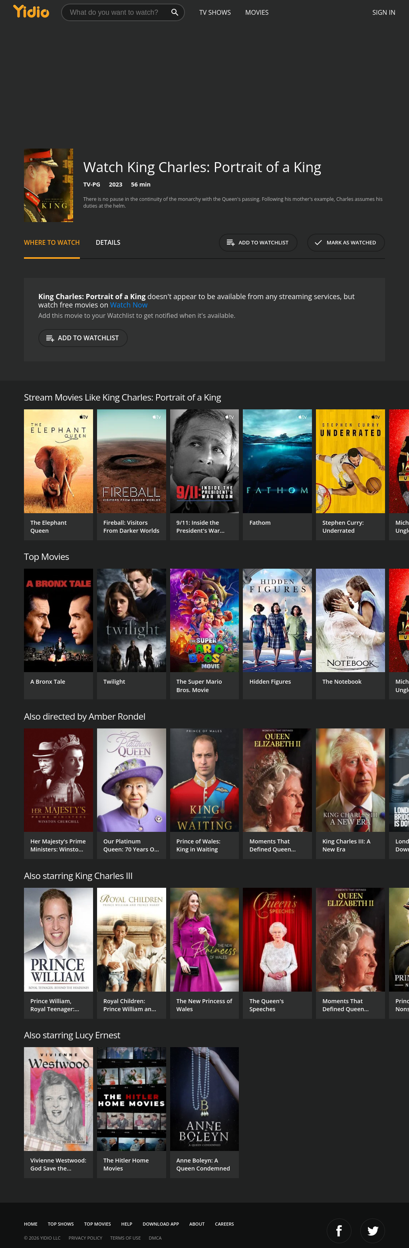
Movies (257, 12)
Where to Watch (52, 242)
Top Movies (97, 1224)
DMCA (155, 1238)
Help (127, 1224)
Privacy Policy (85, 1238)
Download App (161, 1224)
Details (108, 242)
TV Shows (215, 12)
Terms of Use (125, 1238)
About (196, 1224)
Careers (224, 1224)
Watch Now (129, 305)
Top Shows (61, 1224)
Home (31, 1224)
